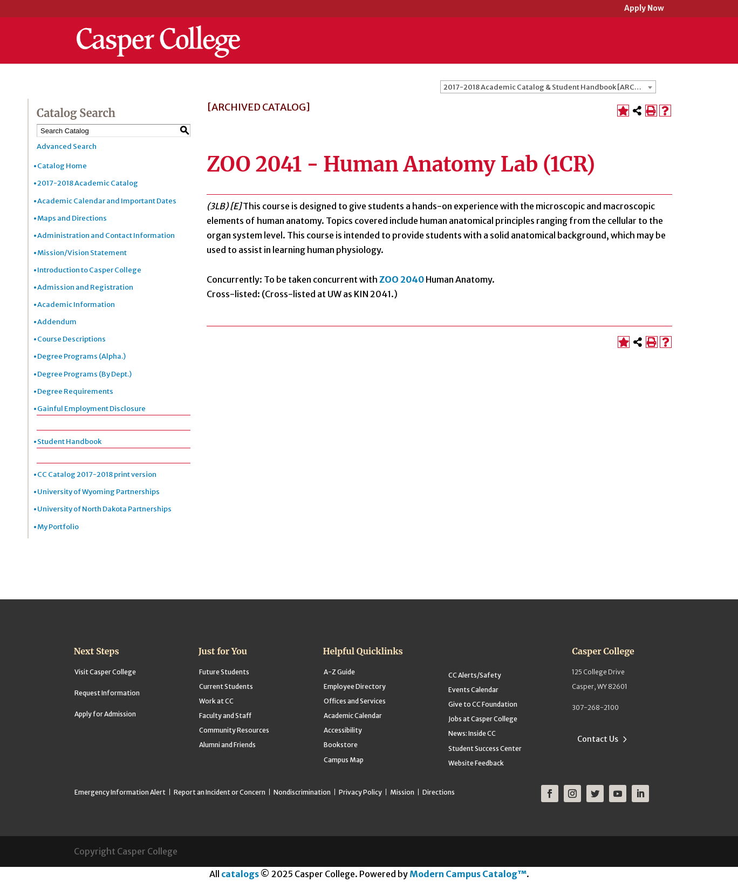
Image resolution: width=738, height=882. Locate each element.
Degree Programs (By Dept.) (84, 374)
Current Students (226, 686)
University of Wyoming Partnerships (98, 491)
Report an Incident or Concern (219, 792)
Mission (402, 792)
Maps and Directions (72, 218)
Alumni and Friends (227, 745)
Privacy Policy (360, 792)
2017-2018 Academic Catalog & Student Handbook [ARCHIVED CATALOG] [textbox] (549, 87)
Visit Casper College (105, 672)
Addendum (57, 321)
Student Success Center (485, 748)
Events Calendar (473, 690)
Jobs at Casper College (482, 719)
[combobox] (548, 86)
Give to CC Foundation (482, 704)
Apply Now (644, 9)
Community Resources (234, 730)
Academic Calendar (353, 716)
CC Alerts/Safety (474, 675)
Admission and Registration (85, 287)
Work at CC (216, 701)
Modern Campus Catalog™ (468, 874)
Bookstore (341, 745)
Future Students (224, 672)
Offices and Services (355, 701)
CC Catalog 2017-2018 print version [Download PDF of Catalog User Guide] (96, 474)
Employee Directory (355, 686)
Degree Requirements (75, 391)
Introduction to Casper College (89, 270)
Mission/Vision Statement (82, 252)
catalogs (240, 874)
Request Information (107, 693)
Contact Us (597, 739)
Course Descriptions (71, 339)
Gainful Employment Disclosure (91, 408)
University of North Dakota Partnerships (104, 509)
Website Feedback (476, 763)
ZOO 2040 (401, 279)
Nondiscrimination (302, 792)
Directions (438, 792)
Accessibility (343, 730)
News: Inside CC (472, 733)
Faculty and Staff (225, 716)
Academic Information (76, 304)
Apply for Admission (105, 714)
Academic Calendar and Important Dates (106, 201)
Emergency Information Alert (120, 792)
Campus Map (344, 760)
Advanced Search (67, 146)
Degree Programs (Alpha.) (81, 356)
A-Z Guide (339, 672)
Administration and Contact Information (106, 235)
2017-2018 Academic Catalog (87, 183)
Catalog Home (62, 165)
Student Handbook (69, 441)
